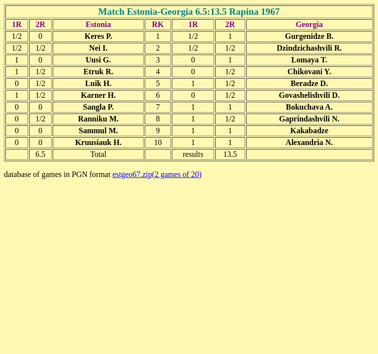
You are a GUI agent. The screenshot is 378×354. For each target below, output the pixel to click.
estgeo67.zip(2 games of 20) (156, 174)
